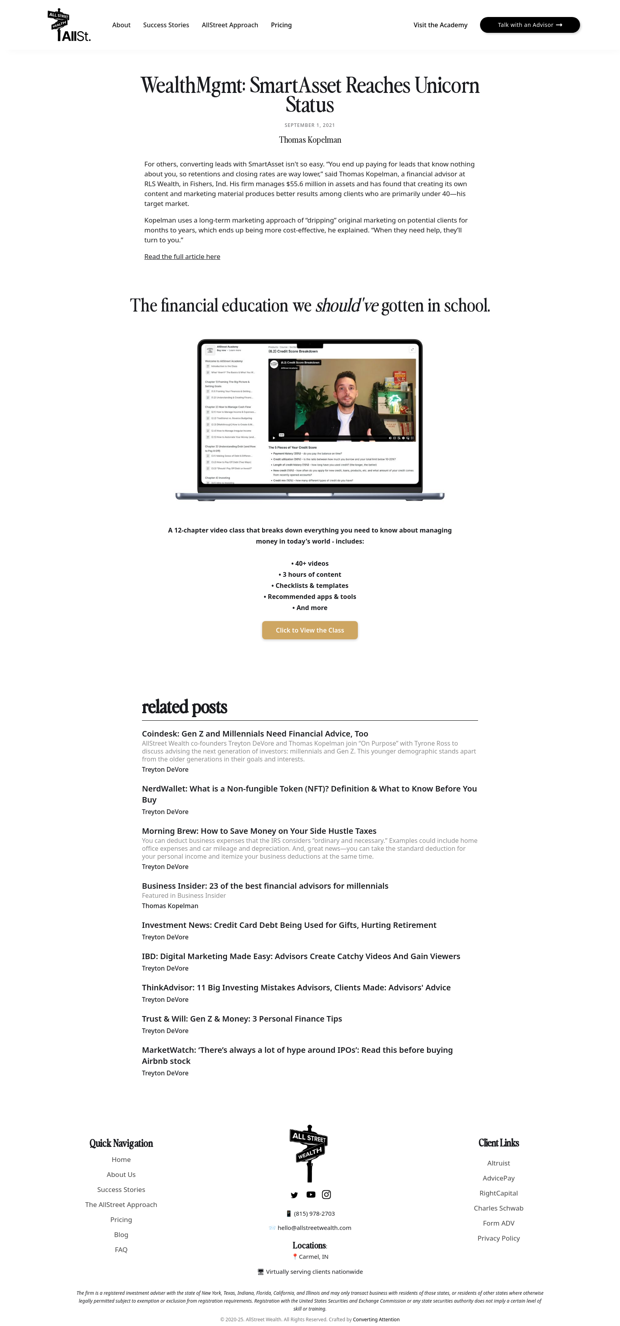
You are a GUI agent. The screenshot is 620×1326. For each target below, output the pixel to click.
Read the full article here (182, 256)
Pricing (281, 25)
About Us (121, 1174)
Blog (121, 1234)
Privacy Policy (499, 1238)
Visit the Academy (440, 25)
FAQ (121, 1249)
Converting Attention (376, 1319)
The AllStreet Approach (121, 1204)
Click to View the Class (310, 630)
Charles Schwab (499, 1208)
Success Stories (166, 25)
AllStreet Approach (230, 25)
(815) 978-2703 (314, 1213)
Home (121, 1159)
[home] (69, 25)
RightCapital (499, 1193)
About (121, 25)
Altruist (499, 1162)
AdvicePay (499, 1177)
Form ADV (498, 1223)
